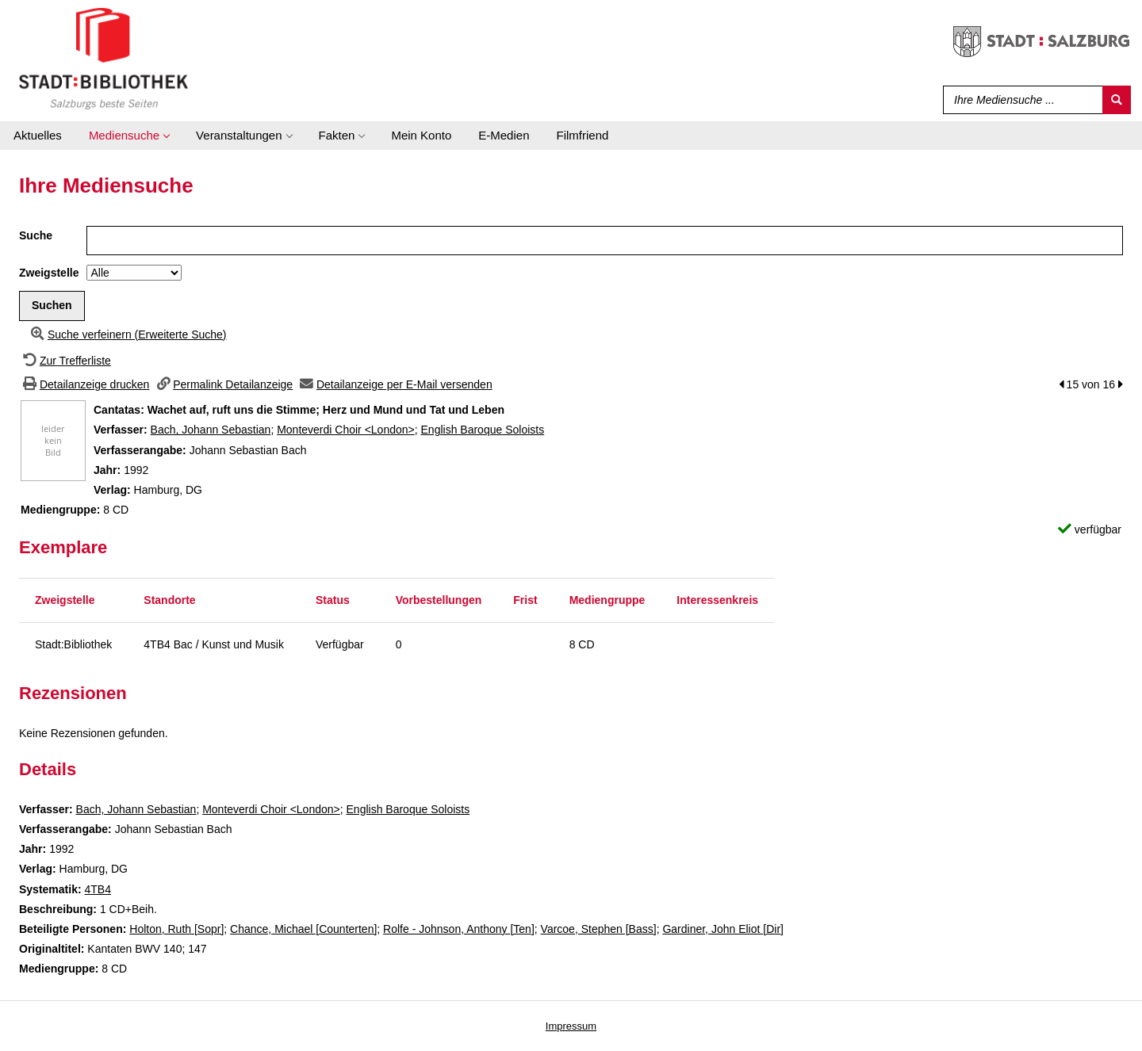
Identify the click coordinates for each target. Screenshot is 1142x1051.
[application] (129, 135)
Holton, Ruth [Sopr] (176, 929)
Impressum (571, 1026)
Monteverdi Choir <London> (346, 429)
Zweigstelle (49, 272)
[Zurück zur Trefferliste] (65, 360)
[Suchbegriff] (1019, 100)
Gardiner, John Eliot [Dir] (723, 929)
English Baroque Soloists (483, 429)
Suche (35, 235)
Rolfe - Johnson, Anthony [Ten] (459, 929)
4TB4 (97, 889)
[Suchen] (1116, 100)
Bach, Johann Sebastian (211, 429)
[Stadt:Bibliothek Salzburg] (103, 58)
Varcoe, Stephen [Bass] (599, 929)
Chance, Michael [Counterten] (303, 929)
